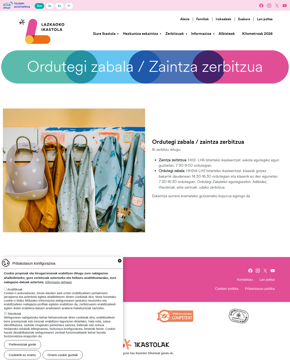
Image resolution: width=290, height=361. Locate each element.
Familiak (202, 19)
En (59, 5)
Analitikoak (14, 293)
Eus (39, 5)
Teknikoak (14, 318)
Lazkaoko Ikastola (42, 17)
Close (119, 264)
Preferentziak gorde (22, 348)
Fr (69, 5)
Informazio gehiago (58, 286)
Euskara (244, 19)
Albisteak (227, 33)
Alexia (184, 19)
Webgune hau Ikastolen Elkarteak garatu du (145, 353)
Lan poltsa (265, 19)
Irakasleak (223, 19)
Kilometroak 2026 (257, 33)
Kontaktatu (245, 279)
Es (49, 5)
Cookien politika (226, 288)
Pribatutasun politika (260, 288)
